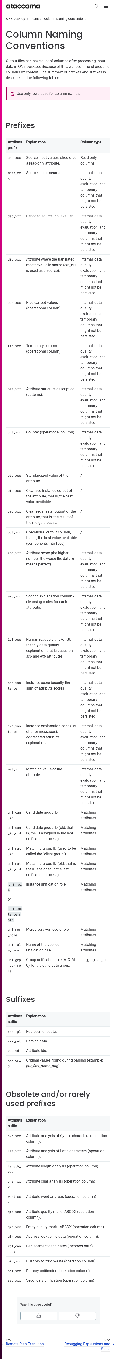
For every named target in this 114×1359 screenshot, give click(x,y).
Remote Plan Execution (25, 1344)
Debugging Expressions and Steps (87, 1346)
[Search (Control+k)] (96, 6)
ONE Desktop (15, 19)
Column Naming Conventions (65, 19)
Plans (35, 19)
